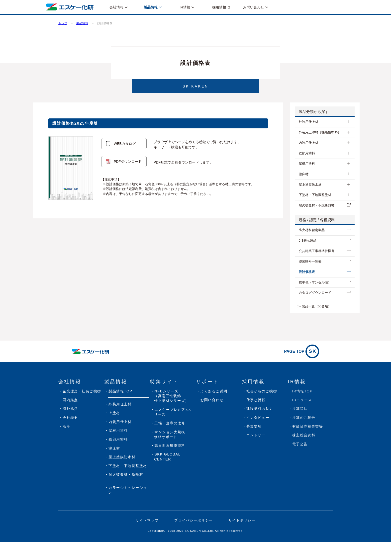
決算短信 (300, 409)
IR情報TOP (302, 391)
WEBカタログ (125, 144)
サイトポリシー (241, 520)
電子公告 (300, 444)
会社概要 (70, 418)
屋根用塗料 (307, 164)
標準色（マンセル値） (315, 282)
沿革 (66, 426)
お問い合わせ (211, 400)
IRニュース (302, 400)
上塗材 (114, 413)
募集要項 (254, 426)
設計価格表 (307, 272)
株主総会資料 (303, 435)
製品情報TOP (120, 391)
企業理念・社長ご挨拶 (82, 391)
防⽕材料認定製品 (312, 230)
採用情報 (219, 7)
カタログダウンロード (315, 292)
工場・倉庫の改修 (169, 423)
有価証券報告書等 (307, 426)
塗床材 (303, 174)
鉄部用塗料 (307, 153)
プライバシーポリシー (193, 520)
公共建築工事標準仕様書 (316, 251)
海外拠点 (70, 409)
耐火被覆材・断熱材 (125, 474)
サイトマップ (147, 520)
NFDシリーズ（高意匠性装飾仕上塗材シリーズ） (171, 396)
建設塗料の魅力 (259, 409)
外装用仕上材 (308, 122)
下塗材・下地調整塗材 (315, 195)
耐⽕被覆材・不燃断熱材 (316, 205)
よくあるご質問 (213, 391)
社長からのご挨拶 (261, 391)
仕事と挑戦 (256, 400)
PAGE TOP (301, 351)
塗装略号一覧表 (310, 261)
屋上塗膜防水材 (310, 184)
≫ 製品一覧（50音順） (314, 306)
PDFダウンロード (128, 162)
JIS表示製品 (307, 240)
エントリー (256, 435)
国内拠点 (70, 400)
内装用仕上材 (308, 143)
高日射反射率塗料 (169, 446)
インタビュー (258, 418)
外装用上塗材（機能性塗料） (320, 132)
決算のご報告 (303, 418)
